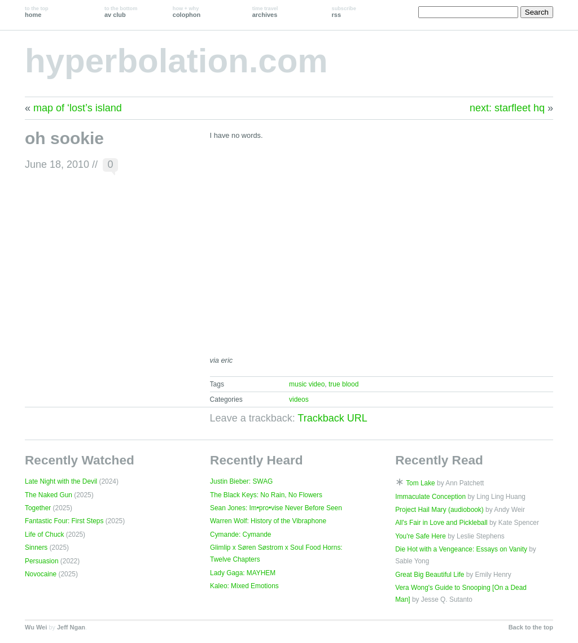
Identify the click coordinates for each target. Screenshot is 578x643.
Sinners (36, 547)
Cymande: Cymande (240, 534)
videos (299, 399)
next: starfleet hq (507, 108)
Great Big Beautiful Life (429, 575)
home (37, 12)
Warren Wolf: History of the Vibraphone (268, 521)
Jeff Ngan (71, 627)
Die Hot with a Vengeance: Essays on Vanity (461, 549)
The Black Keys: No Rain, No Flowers (266, 495)
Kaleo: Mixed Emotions (244, 586)
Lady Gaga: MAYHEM (242, 573)
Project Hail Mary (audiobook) (439, 510)
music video (307, 384)
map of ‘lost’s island (77, 108)
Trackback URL (332, 418)
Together (38, 508)
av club (120, 12)
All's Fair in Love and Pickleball (441, 523)
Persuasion (42, 561)
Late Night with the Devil (61, 481)
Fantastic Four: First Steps (64, 521)
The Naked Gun (48, 495)
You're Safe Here (420, 536)
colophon (186, 12)
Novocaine (40, 574)
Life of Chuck (44, 534)
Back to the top (531, 627)
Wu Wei (36, 627)
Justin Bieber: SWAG (241, 481)
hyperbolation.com (176, 61)
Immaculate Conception (430, 497)
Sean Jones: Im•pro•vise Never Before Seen (276, 508)
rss (344, 12)
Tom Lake (420, 483)
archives (265, 12)
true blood (343, 384)
